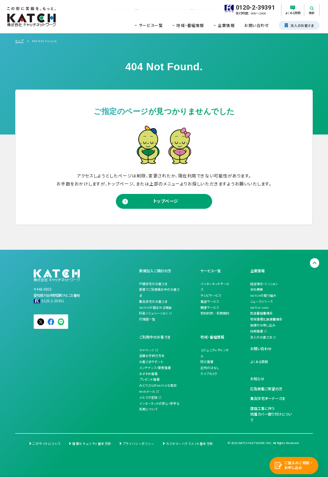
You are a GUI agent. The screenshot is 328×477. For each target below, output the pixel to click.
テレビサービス (210, 295)
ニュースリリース (261, 301)
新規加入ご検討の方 (155, 270)
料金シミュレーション (153, 313)
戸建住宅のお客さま (153, 283)
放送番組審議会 (261, 313)
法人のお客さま (261, 337)
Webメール (147, 391)
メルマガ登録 (148, 397)
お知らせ (257, 378)
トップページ (165, 201)
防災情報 (206, 361)
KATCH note (259, 307)
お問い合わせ (256, 25)
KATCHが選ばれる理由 (155, 307)
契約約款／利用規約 (214, 313)
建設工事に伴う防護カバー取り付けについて (271, 414)
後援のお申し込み (262, 325)
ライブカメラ (208, 373)
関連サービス (209, 307)
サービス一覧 (151, 25)
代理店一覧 (147, 319)
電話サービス (209, 301)
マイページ (146, 350)
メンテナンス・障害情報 (155, 367)
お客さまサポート (151, 361)
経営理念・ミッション (264, 283)
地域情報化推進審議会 (266, 319)
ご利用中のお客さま (154, 337)
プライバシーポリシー (138, 443)
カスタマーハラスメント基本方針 (189, 443)
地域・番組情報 (190, 25)
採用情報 (256, 331)
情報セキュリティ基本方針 (91, 443)
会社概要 (256, 289)
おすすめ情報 (148, 373)
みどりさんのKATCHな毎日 (158, 385)
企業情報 (226, 25)
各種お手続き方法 (151, 355)
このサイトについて (46, 443)
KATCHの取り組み (263, 295)
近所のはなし (209, 367)
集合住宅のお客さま (153, 301)
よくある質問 (259, 361)
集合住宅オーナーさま (267, 398)
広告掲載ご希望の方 (266, 388)
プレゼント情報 (149, 379)
